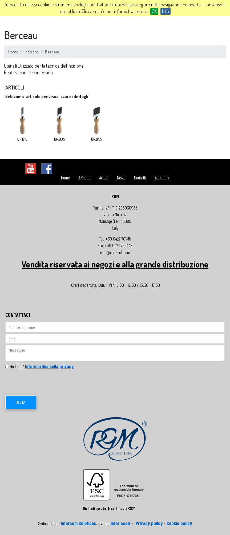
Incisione (32, 52)
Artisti (103, 177)
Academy (162, 177)
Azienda (84, 177)
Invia (21, 402)
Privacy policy (149, 523)
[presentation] (45, 384)
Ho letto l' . (42, 366)
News (121, 177)
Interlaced (120, 523)
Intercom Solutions (78, 523)
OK (154, 11)
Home (13, 52)
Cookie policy (179, 523)
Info (165, 11)
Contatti (140, 177)
